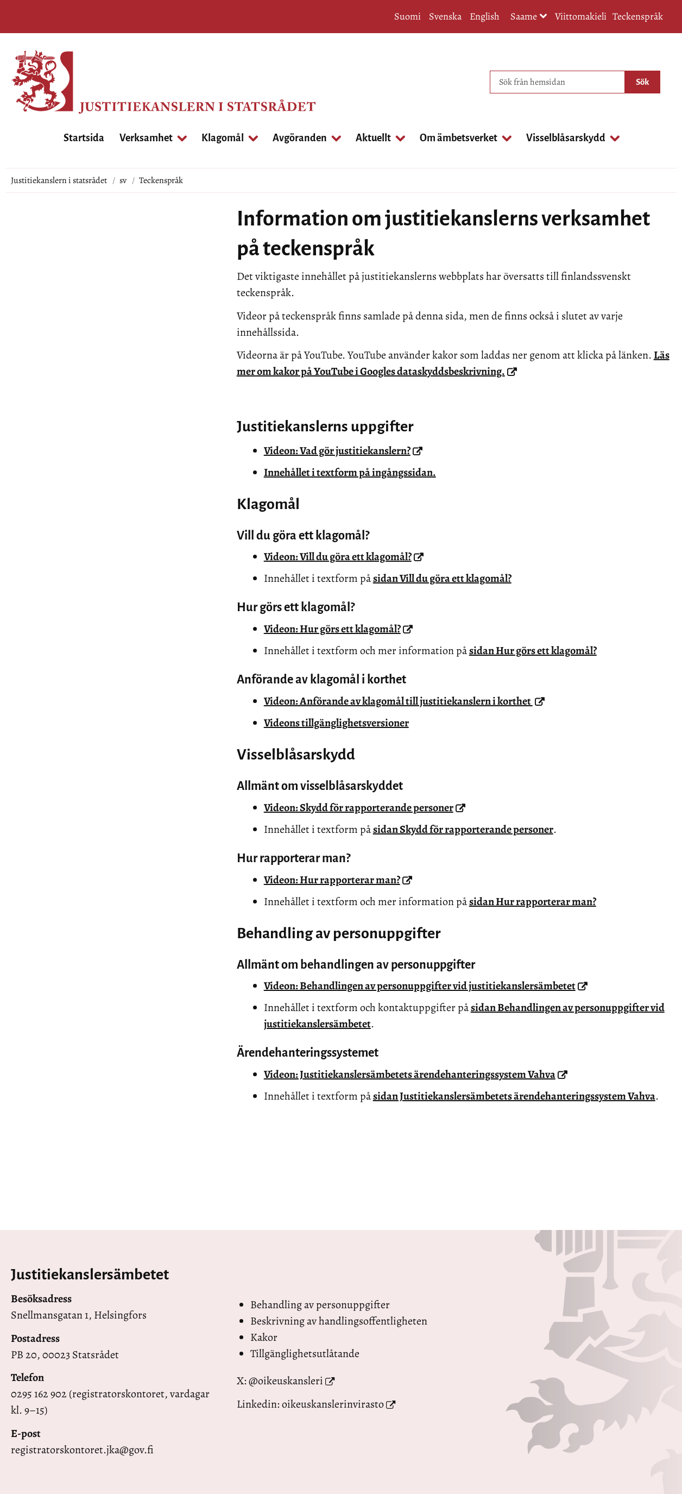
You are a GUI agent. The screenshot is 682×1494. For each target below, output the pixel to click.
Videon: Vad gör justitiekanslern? (343, 450)
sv (123, 180)
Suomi (407, 16)
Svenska (445, 16)
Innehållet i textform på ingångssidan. (350, 472)
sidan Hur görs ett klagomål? (533, 650)
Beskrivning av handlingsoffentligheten (338, 1321)
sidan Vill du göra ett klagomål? (442, 578)
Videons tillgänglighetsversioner (336, 722)
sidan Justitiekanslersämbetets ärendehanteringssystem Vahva (514, 1096)
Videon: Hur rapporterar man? (338, 879)
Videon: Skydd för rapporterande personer (364, 807)
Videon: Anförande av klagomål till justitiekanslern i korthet (404, 701)
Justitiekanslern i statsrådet (59, 180)
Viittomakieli (581, 16)
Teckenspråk (637, 16)
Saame (528, 17)
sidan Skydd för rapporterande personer (463, 829)
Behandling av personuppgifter (320, 1304)
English (485, 16)
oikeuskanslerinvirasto (333, 1404)
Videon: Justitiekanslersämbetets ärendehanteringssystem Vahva (415, 1074)
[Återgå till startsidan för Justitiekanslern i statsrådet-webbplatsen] (54, 82)
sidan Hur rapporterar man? (532, 901)
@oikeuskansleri (286, 1380)
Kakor (263, 1337)
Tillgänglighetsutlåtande (304, 1353)
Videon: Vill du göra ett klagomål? (344, 556)
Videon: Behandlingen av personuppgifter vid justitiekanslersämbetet (426, 985)
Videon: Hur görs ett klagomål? (338, 629)
